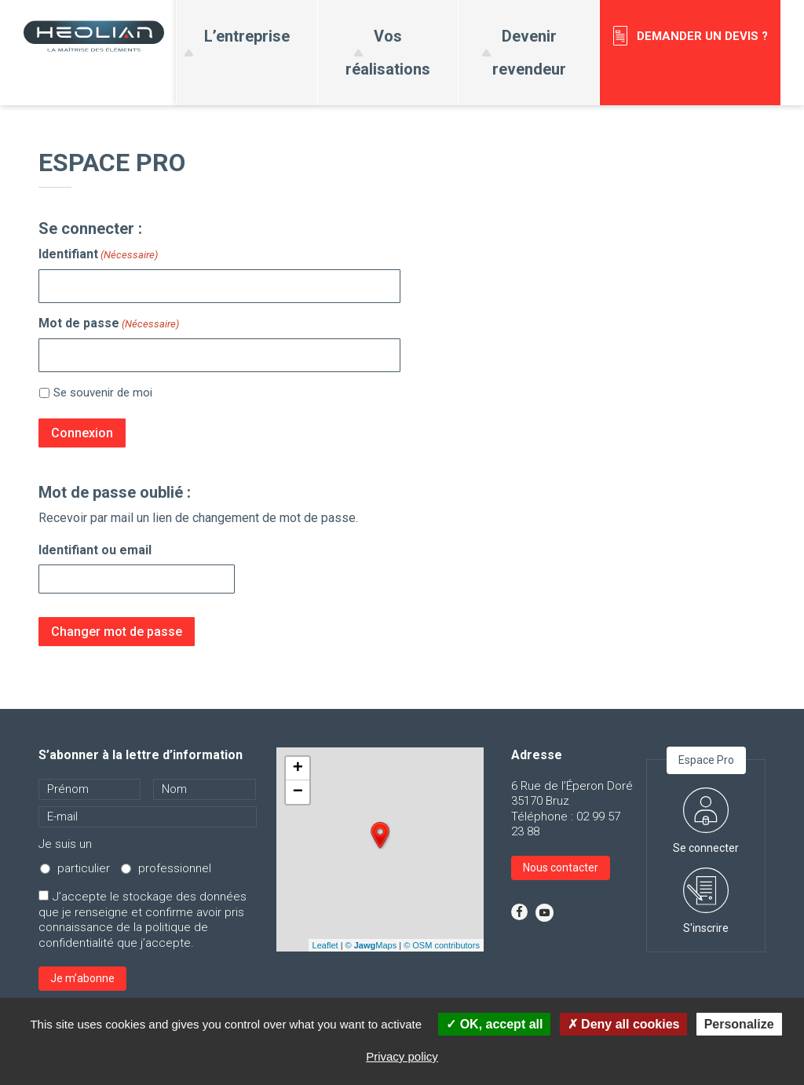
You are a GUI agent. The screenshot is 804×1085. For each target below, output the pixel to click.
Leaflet (325, 945)
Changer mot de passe (116, 631)
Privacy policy (402, 1056)
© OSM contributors (442, 945)
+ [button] (298, 768)
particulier (83, 868)
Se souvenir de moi (102, 392)
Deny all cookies (624, 1024)
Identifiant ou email (95, 549)
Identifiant (98, 254)
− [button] (298, 792)
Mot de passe (108, 323)
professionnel (174, 868)
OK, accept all (494, 1024)
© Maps (371, 945)
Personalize (739, 1024)
